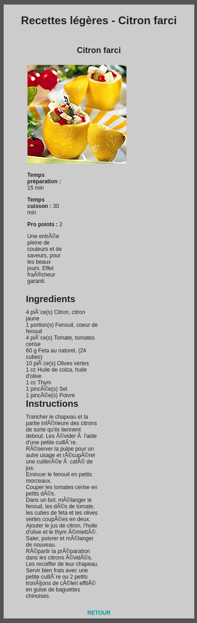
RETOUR (99, 613)
